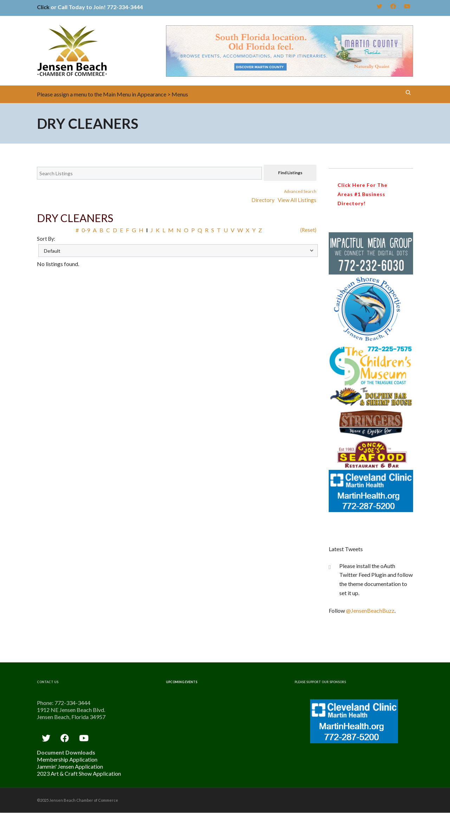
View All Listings (297, 200)
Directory (263, 200)
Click (43, 7)
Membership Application (67, 759)
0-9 (86, 230)
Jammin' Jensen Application (70, 766)
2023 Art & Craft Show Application (79, 773)
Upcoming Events (181, 682)
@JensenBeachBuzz (370, 610)
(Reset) (308, 230)
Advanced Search (300, 191)
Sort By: (46, 239)
